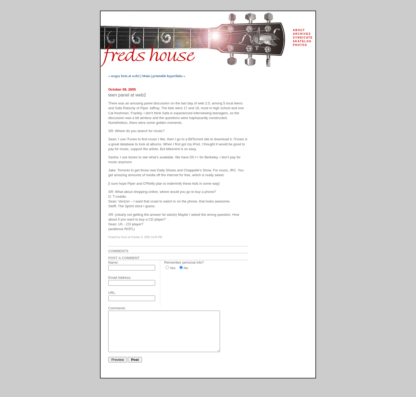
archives (302, 33)
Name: (113, 262)
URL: (112, 293)
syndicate (303, 37)
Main (146, 76)
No (186, 268)
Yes (172, 268)
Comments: (117, 308)
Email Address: (119, 278)
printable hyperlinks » (169, 76)
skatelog (302, 41)
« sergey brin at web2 (124, 76)
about (299, 30)
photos (300, 45)
